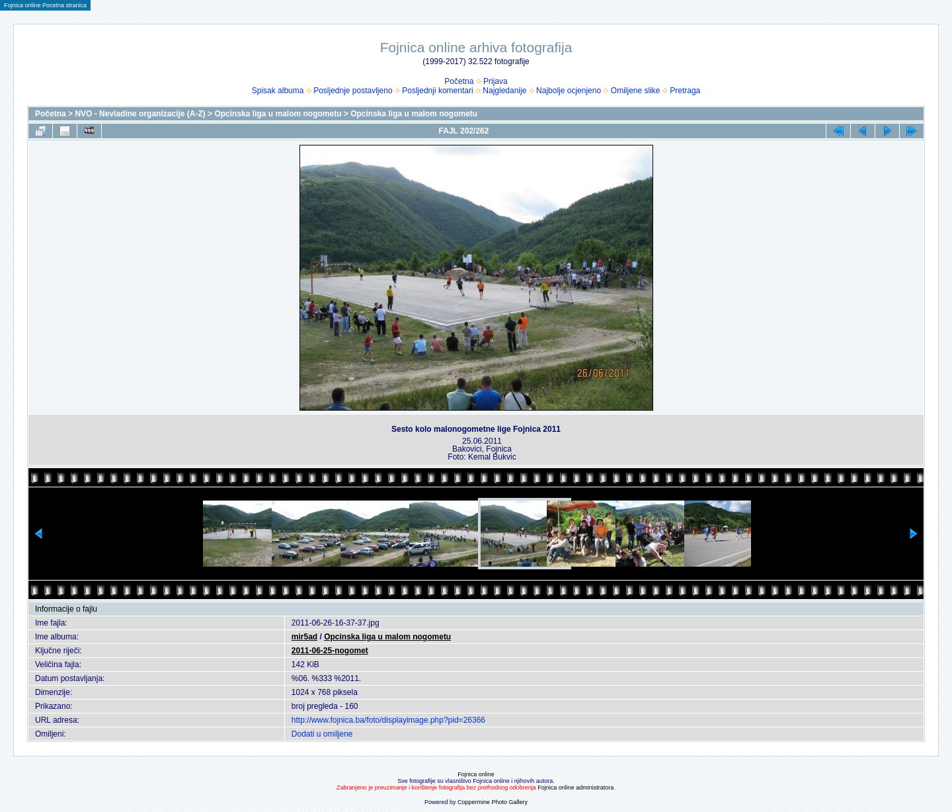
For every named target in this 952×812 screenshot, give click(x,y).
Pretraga (685, 90)
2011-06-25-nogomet (330, 650)
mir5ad (304, 636)
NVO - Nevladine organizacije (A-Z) (140, 113)
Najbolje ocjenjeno (568, 90)
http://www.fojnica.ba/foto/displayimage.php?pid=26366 (388, 720)
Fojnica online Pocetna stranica (45, 5)
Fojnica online (476, 774)
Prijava (495, 81)
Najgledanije (504, 90)
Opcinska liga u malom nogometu (277, 113)
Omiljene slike (635, 90)
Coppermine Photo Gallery (492, 802)
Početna (458, 81)
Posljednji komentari (437, 90)
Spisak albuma (278, 90)
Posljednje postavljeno (352, 90)
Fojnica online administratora (575, 787)
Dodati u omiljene (322, 734)
